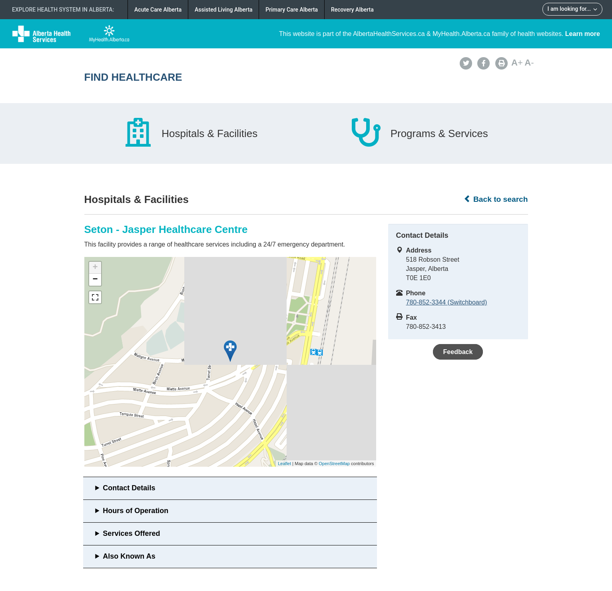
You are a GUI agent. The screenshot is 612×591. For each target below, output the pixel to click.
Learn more (582, 33)
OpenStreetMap (334, 463)
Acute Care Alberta (157, 9)
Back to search (496, 199)
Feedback (458, 351)
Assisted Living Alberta (224, 9)
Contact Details (129, 488)
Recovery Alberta (352, 9)
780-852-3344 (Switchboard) (446, 302)
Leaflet (284, 463)
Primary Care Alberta (291, 9)
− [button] (95, 280)
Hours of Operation (135, 511)
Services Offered (131, 533)
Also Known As (129, 556)
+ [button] (95, 268)
